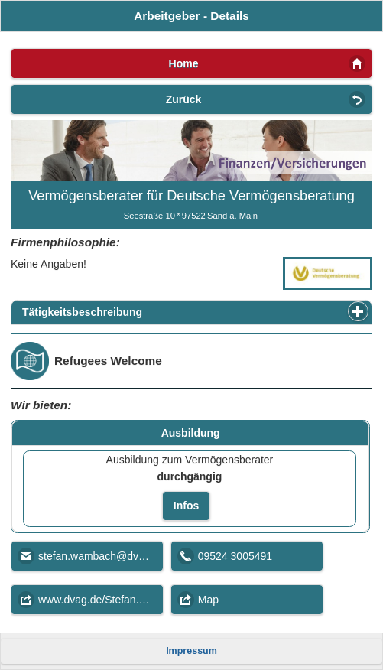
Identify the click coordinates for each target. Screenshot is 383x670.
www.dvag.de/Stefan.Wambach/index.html (101, 600)
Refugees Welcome (108, 360)
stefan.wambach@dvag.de (101, 556)
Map (208, 600)
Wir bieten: (41, 404)
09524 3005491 (235, 556)
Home (184, 63)
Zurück (184, 99)
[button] (358, 311)
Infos (186, 505)
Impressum (191, 651)
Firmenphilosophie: (65, 242)
